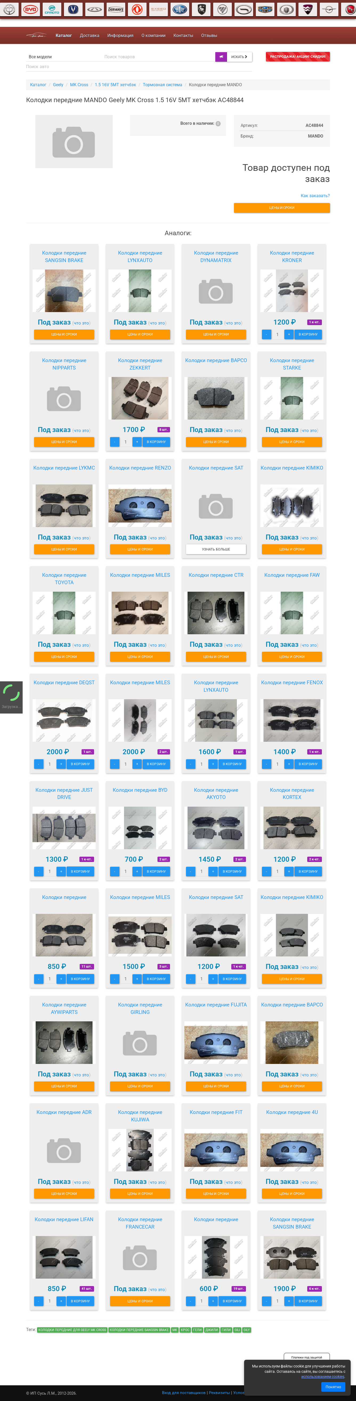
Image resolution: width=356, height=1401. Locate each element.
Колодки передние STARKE (292, 364)
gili (237, 1330)
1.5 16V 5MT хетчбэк (115, 84)
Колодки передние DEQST (64, 682)
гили (226, 1330)
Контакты (183, 35)
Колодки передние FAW (292, 575)
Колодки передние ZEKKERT (140, 364)
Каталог (38, 84)
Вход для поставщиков (184, 1392)
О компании (153, 35)
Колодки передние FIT (216, 1112)
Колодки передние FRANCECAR (140, 1223)
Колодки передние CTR (216, 575)
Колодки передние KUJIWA (140, 1116)
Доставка (89, 35)
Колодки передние (64, 897)
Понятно (333, 1387)
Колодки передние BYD (140, 790)
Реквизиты (219, 1392)
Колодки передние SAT (216, 468)
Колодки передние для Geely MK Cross (72, 1330)
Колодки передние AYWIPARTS (64, 1008)
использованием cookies (322, 1376)
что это (81, 323)
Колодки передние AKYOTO (216, 794)
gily (247, 1330)
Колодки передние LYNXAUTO (140, 256)
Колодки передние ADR (64, 1112)
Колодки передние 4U (292, 1112)
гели (197, 1330)
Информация (120, 35)
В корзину (308, 334)
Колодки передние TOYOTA (64, 579)
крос (185, 1330)
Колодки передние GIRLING (140, 1008)
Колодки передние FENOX (292, 682)
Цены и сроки (281, 208)
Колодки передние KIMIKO (292, 468)
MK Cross (79, 84)
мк (174, 1330)
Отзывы (209, 35)
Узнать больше (216, 549)
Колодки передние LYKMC (64, 468)
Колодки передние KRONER (292, 256)
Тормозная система (162, 84)
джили (211, 1330)
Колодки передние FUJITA (216, 1005)
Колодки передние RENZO (140, 468)
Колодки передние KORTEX (292, 794)
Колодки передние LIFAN (64, 1219)
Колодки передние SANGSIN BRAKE (64, 256)
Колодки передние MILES (140, 575)
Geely (58, 84)
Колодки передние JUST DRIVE (64, 794)
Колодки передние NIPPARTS (64, 364)
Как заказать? (315, 195)
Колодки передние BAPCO (216, 360)
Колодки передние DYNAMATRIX (216, 256)
